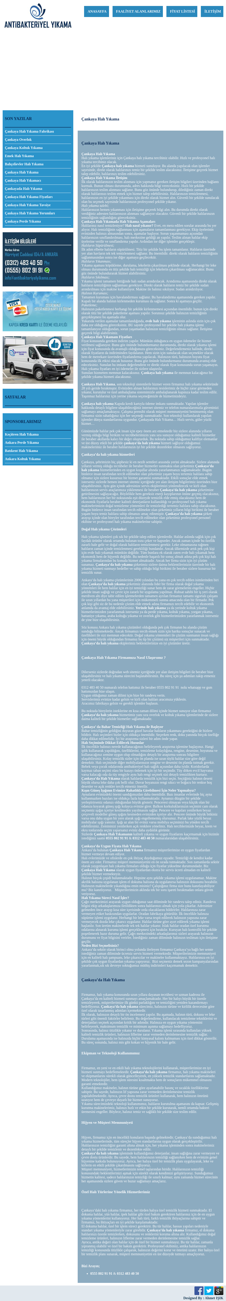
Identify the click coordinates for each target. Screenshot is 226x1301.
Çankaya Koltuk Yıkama (24, 148)
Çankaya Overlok (18, 139)
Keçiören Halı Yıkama (22, 434)
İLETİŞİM (212, 11)
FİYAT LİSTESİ (182, 11)
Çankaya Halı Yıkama (21, 172)
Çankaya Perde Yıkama (23, 221)
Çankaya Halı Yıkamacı (23, 180)
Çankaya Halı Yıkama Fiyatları (29, 197)
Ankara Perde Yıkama (22, 442)
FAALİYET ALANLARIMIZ (138, 11)
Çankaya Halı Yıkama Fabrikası (29, 131)
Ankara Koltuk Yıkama (23, 459)
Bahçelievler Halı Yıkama (24, 164)
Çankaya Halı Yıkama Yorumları (30, 213)
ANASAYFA (97, 11)
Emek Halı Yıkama (19, 156)
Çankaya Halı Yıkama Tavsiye (28, 205)
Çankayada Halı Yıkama (23, 188)
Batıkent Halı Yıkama (21, 451)
